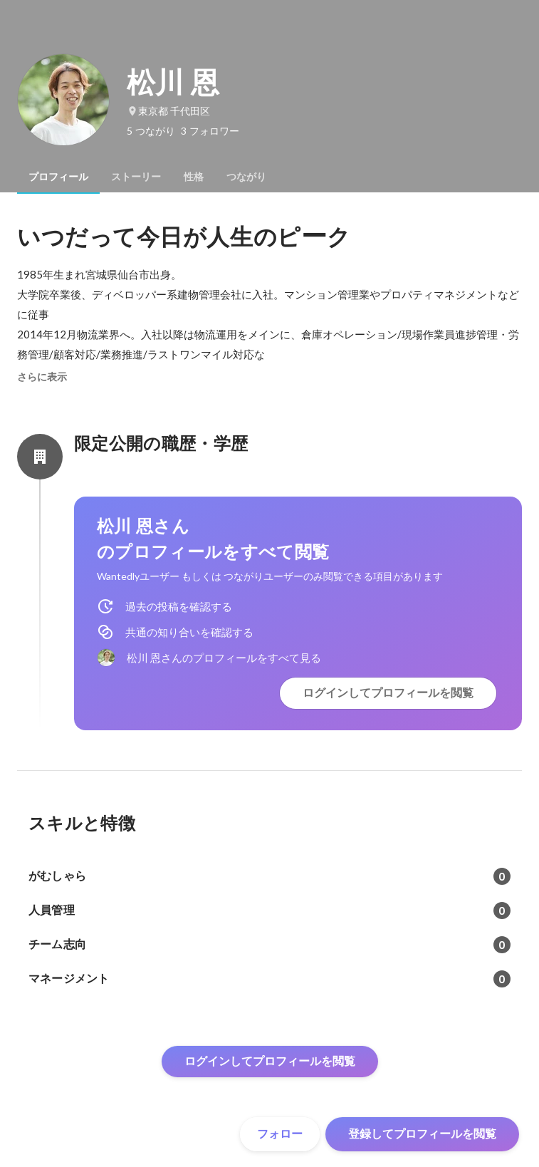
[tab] (58, 177)
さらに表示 (42, 377)
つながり (246, 177)
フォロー (280, 1134)
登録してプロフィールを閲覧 (422, 1134)
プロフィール (58, 177)
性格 (194, 177)
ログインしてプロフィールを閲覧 (388, 693)
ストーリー (136, 177)
